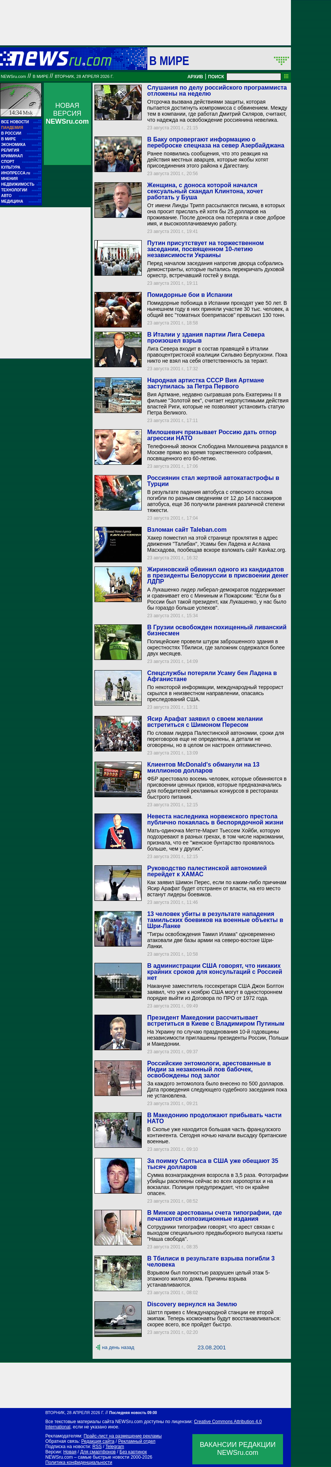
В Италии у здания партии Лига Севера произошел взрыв (205, 337)
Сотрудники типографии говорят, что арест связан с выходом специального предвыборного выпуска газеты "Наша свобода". (214, 1233)
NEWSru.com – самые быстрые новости (87, 1457)
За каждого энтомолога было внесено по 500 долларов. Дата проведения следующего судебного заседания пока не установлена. (217, 1089)
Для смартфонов (98, 1452)
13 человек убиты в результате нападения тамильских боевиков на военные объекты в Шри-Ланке (215, 920)
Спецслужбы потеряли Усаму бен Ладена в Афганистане (212, 676)
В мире (169, 60)
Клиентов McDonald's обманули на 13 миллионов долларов (203, 767)
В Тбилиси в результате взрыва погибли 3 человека (210, 1261)
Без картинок (133, 1452)
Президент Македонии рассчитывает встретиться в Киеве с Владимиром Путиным (215, 1020)
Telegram (114, 1446)
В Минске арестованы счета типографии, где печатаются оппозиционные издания (214, 1215)
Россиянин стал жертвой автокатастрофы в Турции (213, 481)
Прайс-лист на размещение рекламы (123, 1436)
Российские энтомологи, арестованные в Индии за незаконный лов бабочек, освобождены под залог (209, 1069)
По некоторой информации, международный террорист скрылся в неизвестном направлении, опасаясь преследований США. (215, 693)
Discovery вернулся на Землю (192, 1304)
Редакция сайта (97, 1441)
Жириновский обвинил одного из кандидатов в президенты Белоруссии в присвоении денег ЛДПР (217, 575)
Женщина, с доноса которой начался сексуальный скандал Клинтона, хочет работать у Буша (205, 191)
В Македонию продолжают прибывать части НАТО (214, 1118)
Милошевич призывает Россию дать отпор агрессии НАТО (211, 435)
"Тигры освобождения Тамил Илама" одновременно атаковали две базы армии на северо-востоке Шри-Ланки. (211, 940)
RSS (97, 1446)
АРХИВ (195, 76)
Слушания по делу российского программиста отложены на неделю (217, 90)
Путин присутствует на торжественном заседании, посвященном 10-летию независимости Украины (205, 249)
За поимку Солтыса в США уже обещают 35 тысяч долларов (212, 1164)
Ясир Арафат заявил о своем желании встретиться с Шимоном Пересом (205, 722)
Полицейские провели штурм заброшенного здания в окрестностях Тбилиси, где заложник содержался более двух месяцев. (216, 647)
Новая (69, 1452)
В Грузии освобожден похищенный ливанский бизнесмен (216, 630)
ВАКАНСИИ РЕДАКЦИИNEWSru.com (238, 1448)
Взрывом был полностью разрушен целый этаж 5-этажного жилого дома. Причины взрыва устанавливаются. (208, 1279)
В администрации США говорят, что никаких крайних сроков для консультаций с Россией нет (214, 971)
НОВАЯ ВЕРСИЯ (67, 113)
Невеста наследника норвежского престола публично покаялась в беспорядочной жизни (215, 819)
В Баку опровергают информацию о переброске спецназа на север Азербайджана (215, 142)
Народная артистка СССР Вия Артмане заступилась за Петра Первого (205, 383)
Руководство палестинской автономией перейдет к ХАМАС (207, 871)
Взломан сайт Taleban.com (186, 529)
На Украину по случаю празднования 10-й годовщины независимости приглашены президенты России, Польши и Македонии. (217, 1038)
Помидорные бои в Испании (189, 295)
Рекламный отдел (137, 1441)
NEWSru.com (13, 76)
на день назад (118, 1347)
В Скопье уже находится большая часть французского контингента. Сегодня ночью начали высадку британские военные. (217, 1135)
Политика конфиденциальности (78, 1462)
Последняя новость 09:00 (133, 1413)
